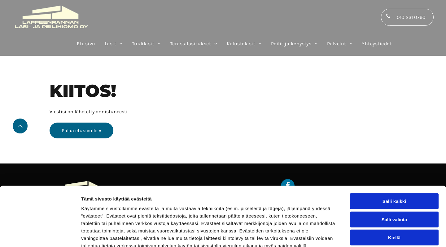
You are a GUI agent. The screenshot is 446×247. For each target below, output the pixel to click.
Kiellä (394, 201)
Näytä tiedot (331, 234)
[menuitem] (86, 44)
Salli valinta (394, 183)
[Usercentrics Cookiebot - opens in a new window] (40, 235)
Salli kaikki (394, 165)
